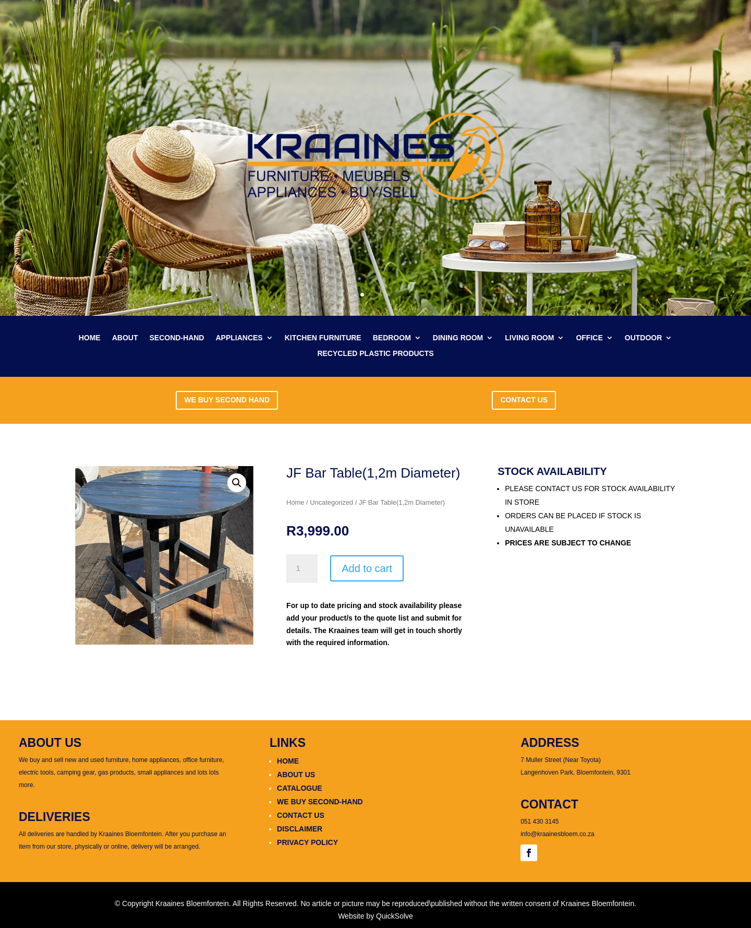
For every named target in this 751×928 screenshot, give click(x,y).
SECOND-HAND (176, 338)
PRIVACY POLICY (307, 842)
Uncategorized (331, 502)
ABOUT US (296, 774)
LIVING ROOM (529, 338)
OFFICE (589, 338)
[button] (236, 482)
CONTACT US (524, 400)
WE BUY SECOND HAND (227, 400)
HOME (90, 338)
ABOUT (125, 338)
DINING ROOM (458, 338)
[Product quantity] (302, 569)
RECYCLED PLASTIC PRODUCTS (375, 354)
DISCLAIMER (299, 829)
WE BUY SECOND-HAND (320, 802)
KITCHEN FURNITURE (323, 338)
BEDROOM (392, 338)
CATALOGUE (299, 788)
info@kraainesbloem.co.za (557, 834)
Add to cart (367, 568)
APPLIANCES (238, 338)
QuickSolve (394, 916)
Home (295, 502)
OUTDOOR (643, 338)
